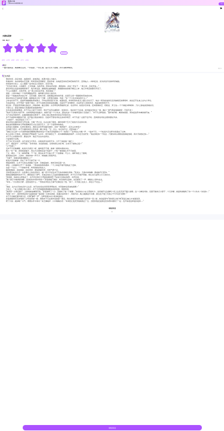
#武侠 (3, 60)
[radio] (8, 48)
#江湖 (8, 60)
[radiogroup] (30, 48)
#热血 (26, 60)
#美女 (18, 60)
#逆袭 (13, 60)
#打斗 (22, 60)
